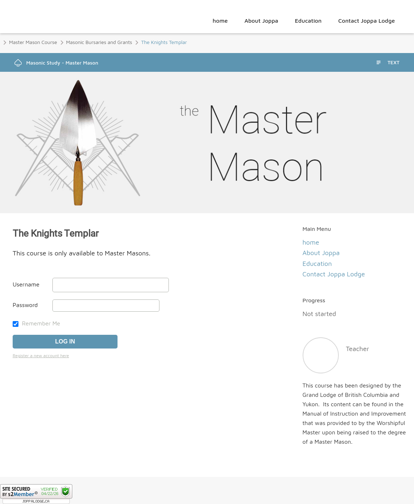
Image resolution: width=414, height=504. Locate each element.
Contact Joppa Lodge (366, 20)
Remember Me (36, 323)
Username (26, 284)
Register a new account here (41, 355)
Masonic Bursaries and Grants (99, 42)
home (220, 20)
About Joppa (261, 20)
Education (308, 20)
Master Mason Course (33, 42)
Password (25, 305)
